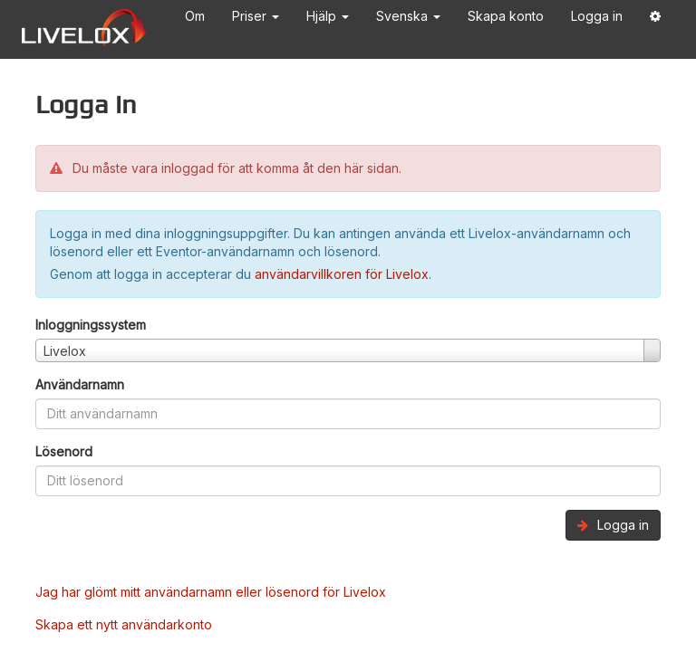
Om (195, 16)
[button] (655, 19)
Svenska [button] (408, 16)
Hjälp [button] (327, 16)
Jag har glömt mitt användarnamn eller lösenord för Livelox (210, 591)
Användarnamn (79, 384)
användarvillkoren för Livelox (342, 274)
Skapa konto (506, 16)
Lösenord (63, 451)
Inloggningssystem (90, 324)
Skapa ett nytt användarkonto (123, 624)
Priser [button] (255, 16)
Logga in (597, 16)
